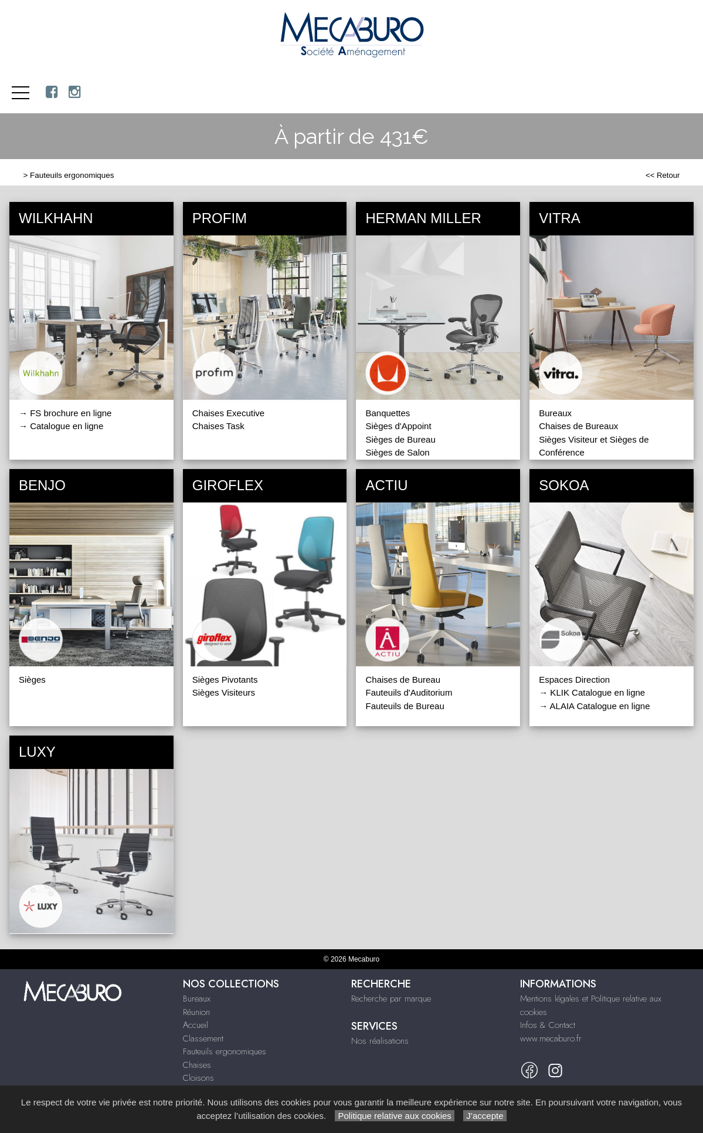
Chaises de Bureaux (578, 426)
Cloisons (198, 1077)
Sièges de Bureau (400, 439)
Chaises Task (218, 426)
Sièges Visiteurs (223, 692)
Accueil (195, 1025)
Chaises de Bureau (402, 679)
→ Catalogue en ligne (61, 426)
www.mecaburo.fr (551, 1038)
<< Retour (663, 175)
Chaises (197, 1064)
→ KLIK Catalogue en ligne (592, 692)
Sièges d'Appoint (398, 426)
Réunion (196, 1012)
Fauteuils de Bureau (404, 706)
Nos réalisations (380, 1040)
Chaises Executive (228, 413)
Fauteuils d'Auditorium (408, 692)
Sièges (32, 679)
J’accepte (485, 1116)
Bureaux (555, 413)
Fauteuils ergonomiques (72, 175)
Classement (203, 1038)
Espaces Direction (574, 679)
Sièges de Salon (397, 452)
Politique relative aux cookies (394, 1116)
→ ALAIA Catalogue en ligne (594, 706)
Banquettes (387, 413)
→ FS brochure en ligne (65, 413)
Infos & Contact (547, 1025)
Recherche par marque (391, 998)
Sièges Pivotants (225, 679)
